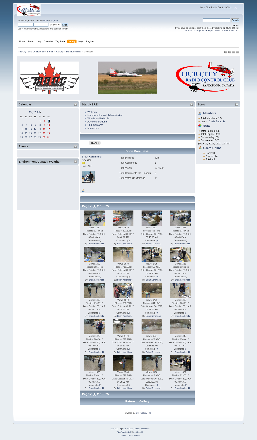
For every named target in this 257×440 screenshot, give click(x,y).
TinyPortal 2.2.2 (124, 432)
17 (48, 129)
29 (39, 137)
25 (21, 137)
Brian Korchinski (92, 156)
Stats (201, 104)
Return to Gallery (137, 401)
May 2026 (34, 112)
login (45, 20)
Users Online (212, 148)
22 (39, 133)
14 (35, 129)
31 (48, 137)
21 (35, 133)
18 (21, 133)
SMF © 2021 (127, 429)
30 (44, 137)
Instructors (93, 128)
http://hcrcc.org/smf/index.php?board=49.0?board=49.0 (212, 30)
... (104, 206)
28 (35, 137)
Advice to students (97, 121)
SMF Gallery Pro (143, 413)
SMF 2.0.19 (116, 429)
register (54, 20)
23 (44, 133)
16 (44, 129)
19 (26, 133)
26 (26, 137)
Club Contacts (95, 125)
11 (21, 129)
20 (30, 133)
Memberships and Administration (105, 115)
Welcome (92, 112)
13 (30, 129)
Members (209, 113)
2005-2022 (138, 432)
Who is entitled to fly (98, 118)
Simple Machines (141, 429)
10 (48, 125)
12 (26, 129)
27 (30, 137)
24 (48, 133)
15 (39, 129)
